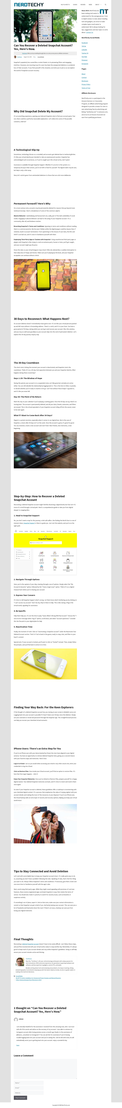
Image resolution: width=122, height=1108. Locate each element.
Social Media (41, 57)
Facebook (85, 43)
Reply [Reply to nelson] (17, 1045)
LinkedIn (84, 50)
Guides (75, 4)
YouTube (84, 57)
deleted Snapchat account (30, 944)
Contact (84, 77)
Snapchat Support (29, 523)
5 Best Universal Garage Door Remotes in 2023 (28, 980)
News (90, 4)
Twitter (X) (85, 53)
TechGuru (19, 57)
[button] (105, 4)
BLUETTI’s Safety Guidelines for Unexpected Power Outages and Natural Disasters (38, 978)
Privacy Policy (86, 84)
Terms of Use (86, 88)
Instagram (85, 64)
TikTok (84, 46)
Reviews (83, 4)
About (99, 4)
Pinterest (85, 60)
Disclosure (85, 81)
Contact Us (89, 32)
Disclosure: (24, 53)
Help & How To (65, 4)
